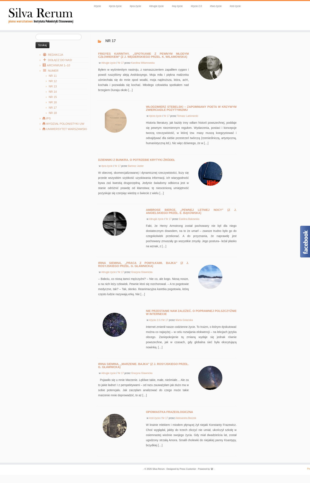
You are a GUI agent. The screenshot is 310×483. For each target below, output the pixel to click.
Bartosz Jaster (136, 170)
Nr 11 (53, 79)
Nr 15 (53, 101)
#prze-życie (121, 6)
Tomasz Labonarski (187, 120)
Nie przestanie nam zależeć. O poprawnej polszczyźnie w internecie (191, 316)
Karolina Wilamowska (143, 67)
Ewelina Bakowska (189, 223)
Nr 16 (53, 106)
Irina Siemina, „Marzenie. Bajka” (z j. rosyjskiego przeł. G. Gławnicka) (143, 369)
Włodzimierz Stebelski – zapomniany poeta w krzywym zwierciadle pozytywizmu (191, 112)
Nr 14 (53, 95)
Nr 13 (53, 90)
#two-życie (221, 6)
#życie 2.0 (201, 6)
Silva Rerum (158, 473)
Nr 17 (53, 111)
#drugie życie (162, 6)
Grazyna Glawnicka (141, 276)
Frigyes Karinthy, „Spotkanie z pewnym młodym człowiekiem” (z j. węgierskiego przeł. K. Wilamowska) (143, 59)
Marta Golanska (184, 324)
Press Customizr (188, 473)
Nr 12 (53, 85)
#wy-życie (182, 6)
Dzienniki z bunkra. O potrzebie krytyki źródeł (136, 164)
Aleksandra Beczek (185, 422)
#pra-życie (141, 6)
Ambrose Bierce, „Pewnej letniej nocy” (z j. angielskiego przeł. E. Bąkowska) (191, 215)
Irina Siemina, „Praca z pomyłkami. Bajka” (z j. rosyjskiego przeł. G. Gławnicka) (143, 268)
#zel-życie (240, 6)
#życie (103, 6)
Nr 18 (53, 117)
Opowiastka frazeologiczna (169, 416)
